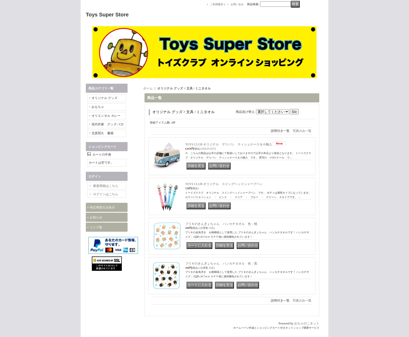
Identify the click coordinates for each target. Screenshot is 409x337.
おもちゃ (98, 107)
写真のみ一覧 (302, 131)
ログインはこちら (105, 194)
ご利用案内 (216, 4)
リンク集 (96, 227)
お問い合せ (237, 4)
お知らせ (96, 217)
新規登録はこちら (105, 186)
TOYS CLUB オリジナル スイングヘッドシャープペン (224, 184)
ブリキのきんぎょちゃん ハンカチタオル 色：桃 (221, 224)
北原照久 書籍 (102, 133)
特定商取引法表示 (102, 207)
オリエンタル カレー (106, 116)
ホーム (148, 88)
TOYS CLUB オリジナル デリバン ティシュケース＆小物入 (228, 144)
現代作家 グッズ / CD (107, 124)
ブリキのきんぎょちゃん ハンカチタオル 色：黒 (221, 263)
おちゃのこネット (306, 323)
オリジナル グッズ (104, 98)
